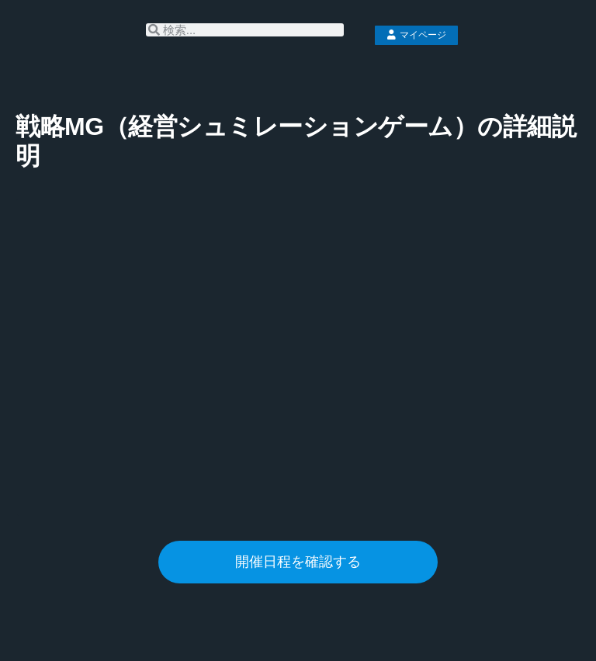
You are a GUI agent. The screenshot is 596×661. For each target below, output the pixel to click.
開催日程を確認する (298, 561)
